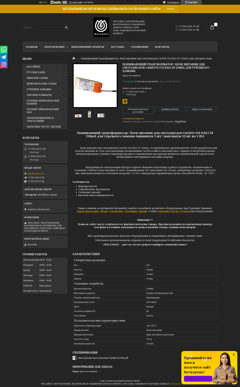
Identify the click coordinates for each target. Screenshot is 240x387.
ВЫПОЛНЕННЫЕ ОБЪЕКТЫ (87, 46)
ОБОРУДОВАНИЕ (54, 46)
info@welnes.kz (36, 173)
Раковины (131, 211)
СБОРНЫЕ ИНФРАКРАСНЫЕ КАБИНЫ (43, 102)
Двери (103, 211)
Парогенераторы (87, 211)
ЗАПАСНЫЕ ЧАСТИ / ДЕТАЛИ (44, 126)
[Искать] (66, 27)
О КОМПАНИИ (139, 46)
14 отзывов (173, 2)
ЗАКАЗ (170, 9)
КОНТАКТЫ (162, 46)
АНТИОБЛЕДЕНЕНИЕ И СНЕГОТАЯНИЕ (40, 119)
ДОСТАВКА (117, 46)
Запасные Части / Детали (174, 211)
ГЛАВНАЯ (32, 46)
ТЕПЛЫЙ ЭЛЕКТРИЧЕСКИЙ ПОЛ (43, 111)
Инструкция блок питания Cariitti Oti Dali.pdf (103, 358)
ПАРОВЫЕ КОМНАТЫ (39, 94)
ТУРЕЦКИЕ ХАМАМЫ (39, 89)
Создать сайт (76, 2)
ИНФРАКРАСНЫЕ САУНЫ (41, 83)
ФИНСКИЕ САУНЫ (37, 77)
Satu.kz (136, 380)
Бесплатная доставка (124, 101)
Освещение (116, 211)
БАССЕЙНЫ (33, 66)
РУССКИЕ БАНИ (36, 72)
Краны (142, 211)
